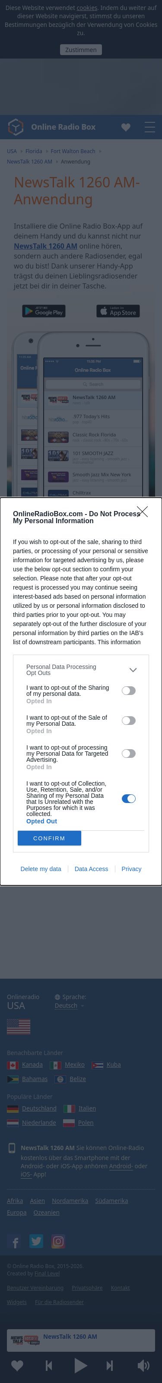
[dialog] (81, 691)
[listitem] (81, 670)
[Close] (145, 514)
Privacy (132, 868)
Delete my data (41, 868)
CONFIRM (49, 838)
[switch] (129, 690)
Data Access (91, 868)
